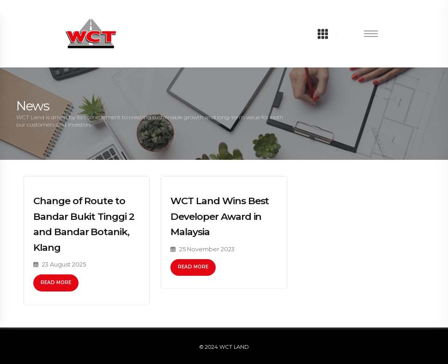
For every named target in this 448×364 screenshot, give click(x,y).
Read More (56, 282)
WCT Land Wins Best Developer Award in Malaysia (219, 216)
